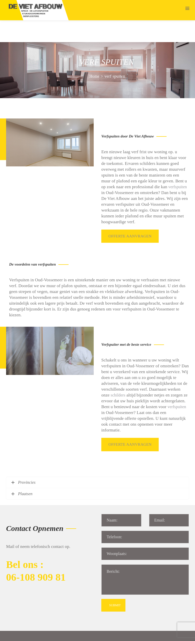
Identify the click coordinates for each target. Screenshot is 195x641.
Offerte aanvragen (131, 214)
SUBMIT (115, 582)
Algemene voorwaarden (105, 634)
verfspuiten (177, 165)
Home (94, 54)
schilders (118, 373)
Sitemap (75, 634)
